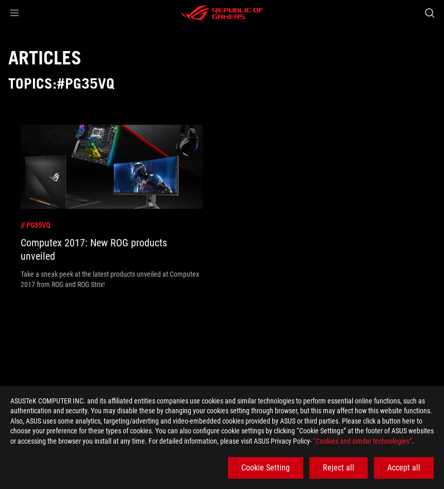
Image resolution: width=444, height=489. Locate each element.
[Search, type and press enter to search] (429, 13)
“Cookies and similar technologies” (362, 441)
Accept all (403, 468)
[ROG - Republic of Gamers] (222, 13)
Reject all (338, 468)
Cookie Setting (265, 468)
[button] (14, 13)
